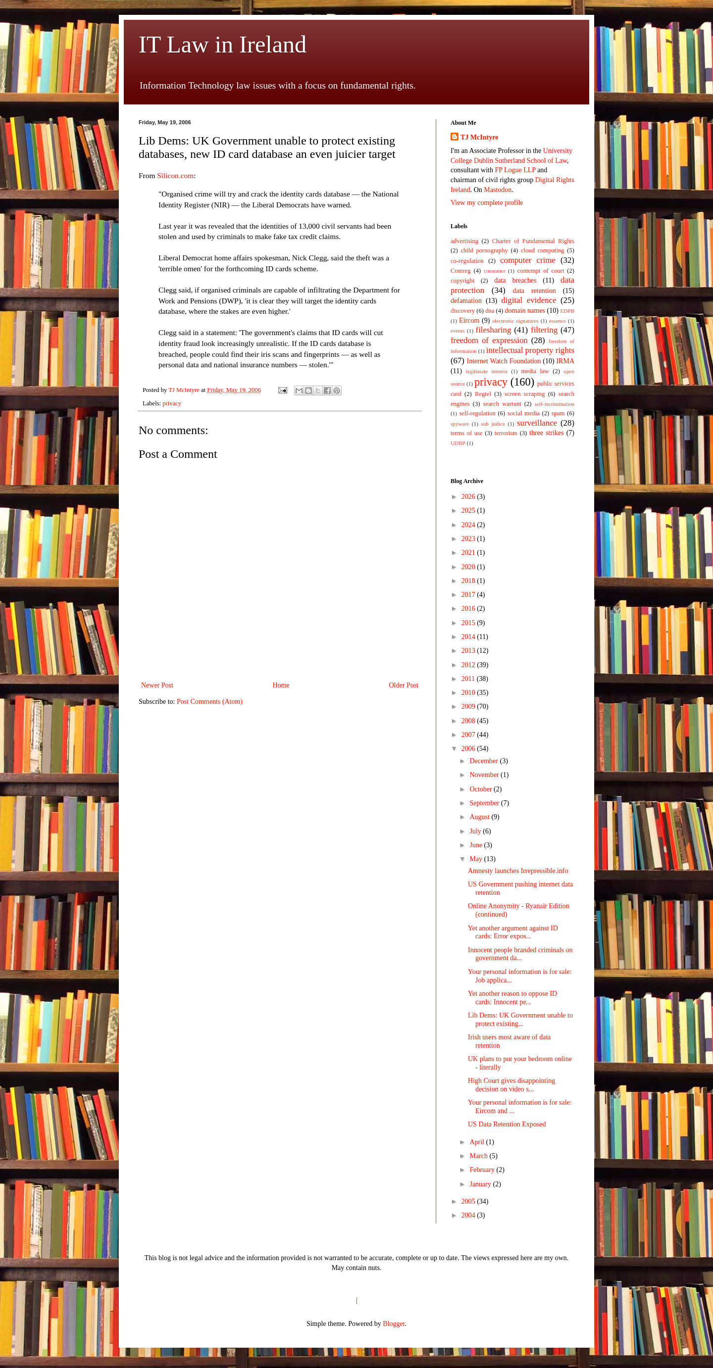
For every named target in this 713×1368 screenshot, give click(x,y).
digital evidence (528, 300)
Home (281, 685)
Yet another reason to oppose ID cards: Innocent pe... (512, 998)
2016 (469, 608)
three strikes (546, 433)
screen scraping (525, 394)
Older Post (404, 685)
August (480, 817)
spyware (460, 424)
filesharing (493, 330)
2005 (469, 1201)
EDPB (567, 311)
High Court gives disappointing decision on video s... (511, 1085)
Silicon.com (175, 175)
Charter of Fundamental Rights (533, 241)
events (458, 331)
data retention (534, 290)
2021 (469, 552)
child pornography (484, 250)
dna (489, 310)
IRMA (565, 361)
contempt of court (540, 270)
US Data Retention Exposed (507, 1124)
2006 (469, 748)
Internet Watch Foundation (503, 361)
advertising (464, 241)
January (481, 1184)
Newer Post (157, 685)
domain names (525, 310)
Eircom (469, 320)
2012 (469, 665)
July (476, 831)
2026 (469, 496)
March (479, 1156)
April (477, 1142)
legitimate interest (487, 371)
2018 (469, 581)
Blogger (394, 1323)
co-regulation (467, 260)
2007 (469, 734)
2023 (469, 538)
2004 (469, 1215)
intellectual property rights (530, 350)
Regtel (483, 394)
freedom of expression (489, 340)
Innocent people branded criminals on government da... (520, 954)
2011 (469, 679)
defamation (466, 300)
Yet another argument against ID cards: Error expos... (513, 932)
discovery (463, 310)
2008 (469, 721)
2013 (469, 650)
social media (524, 413)
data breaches (515, 280)
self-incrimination (554, 404)
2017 (469, 594)
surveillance (537, 423)
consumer (495, 271)
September (485, 803)
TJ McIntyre (479, 137)
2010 (469, 692)
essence (557, 321)
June (476, 845)
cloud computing (542, 250)
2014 (469, 636)
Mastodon (497, 190)
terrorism (506, 433)
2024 (469, 525)
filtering (544, 330)
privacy (171, 403)
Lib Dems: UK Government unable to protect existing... (520, 1019)
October (481, 789)
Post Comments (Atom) (210, 701)
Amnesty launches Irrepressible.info (518, 871)
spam (558, 413)
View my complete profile (487, 202)
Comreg (461, 270)
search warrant (502, 403)
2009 (469, 706)
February (482, 1169)
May (476, 859)
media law (535, 371)
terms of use (467, 433)
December (484, 761)
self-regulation (477, 413)
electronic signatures (515, 321)
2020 (469, 567)
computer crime (528, 260)
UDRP (458, 443)
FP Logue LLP (515, 170)
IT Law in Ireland (222, 44)
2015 (469, 623)
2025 (469, 510)
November (485, 775)
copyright (462, 280)
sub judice (493, 424)
